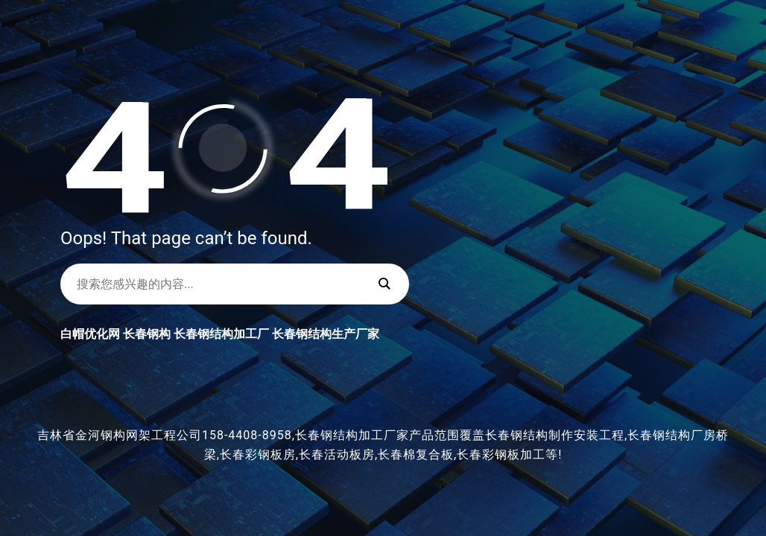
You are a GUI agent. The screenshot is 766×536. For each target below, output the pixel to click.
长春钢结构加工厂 (221, 334)
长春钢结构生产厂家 (325, 334)
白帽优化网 (90, 334)
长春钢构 (147, 334)
